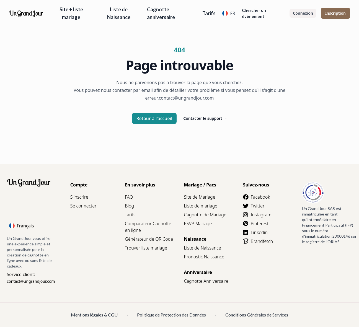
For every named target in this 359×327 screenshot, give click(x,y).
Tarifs (209, 13)
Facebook (256, 197)
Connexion (303, 13)
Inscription (335, 13)
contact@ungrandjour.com (31, 281)
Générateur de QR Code (149, 239)
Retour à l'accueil (154, 118)
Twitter (254, 206)
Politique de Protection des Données (171, 314)
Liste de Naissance (118, 13)
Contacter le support (205, 118)
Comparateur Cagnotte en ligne (148, 226)
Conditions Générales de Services (256, 314)
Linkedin (255, 232)
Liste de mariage (200, 206)
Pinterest (256, 223)
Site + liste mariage (71, 13)
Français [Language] (21, 226)
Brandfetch (258, 241)
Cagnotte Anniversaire (206, 281)
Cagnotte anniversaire (161, 13)
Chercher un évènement (254, 13)
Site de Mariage (199, 197)
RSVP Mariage (198, 223)
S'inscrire (79, 197)
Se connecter (83, 206)
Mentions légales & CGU (94, 314)
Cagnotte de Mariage (205, 215)
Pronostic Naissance (204, 257)
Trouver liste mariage (146, 248)
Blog (129, 206)
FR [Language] (228, 13)
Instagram (257, 215)
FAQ (129, 197)
